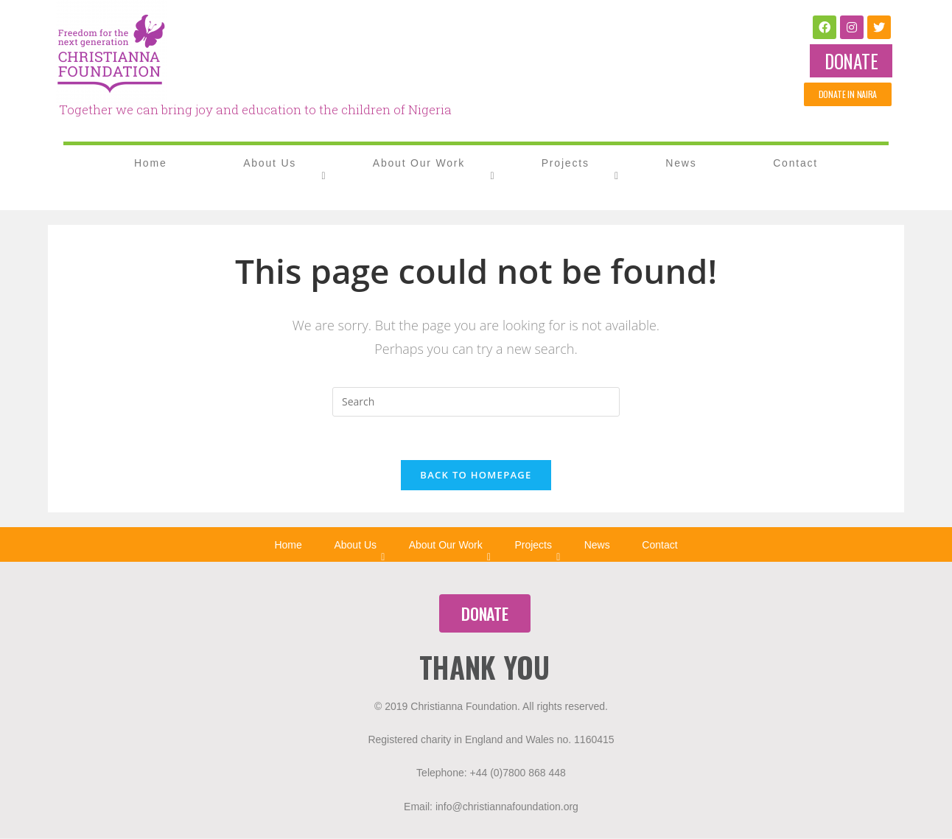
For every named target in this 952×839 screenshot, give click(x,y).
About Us (269, 163)
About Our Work (419, 163)
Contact (795, 163)
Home (150, 163)
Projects (565, 163)
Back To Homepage (475, 475)
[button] (851, 60)
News (680, 163)
